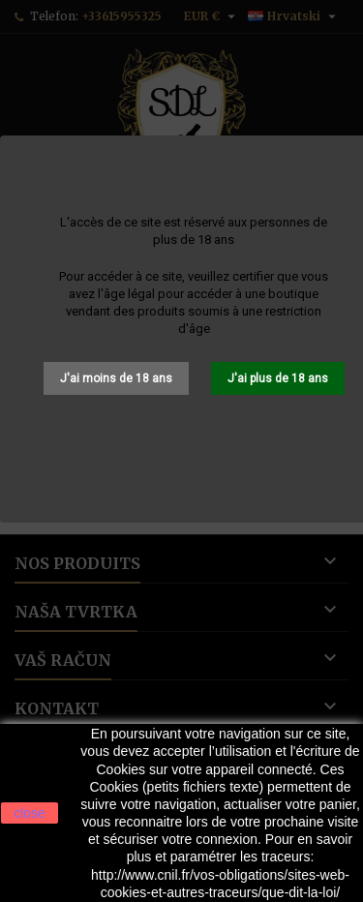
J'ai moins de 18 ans (116, 378)
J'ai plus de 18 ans (277, 378)
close (29, 813)
